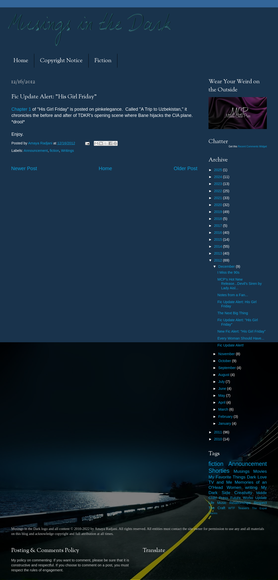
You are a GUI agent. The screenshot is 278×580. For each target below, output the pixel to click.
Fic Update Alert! (230, 345)
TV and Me (220, 482)
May (222, 395)
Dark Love (257, 477)
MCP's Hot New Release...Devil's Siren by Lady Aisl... (239, 283)
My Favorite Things (226, 477)
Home (20, 61)
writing (251, 487)
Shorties (219, 471)
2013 (218, 253)
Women (234, 487)
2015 (218, 239)
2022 (218, 191)
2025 (218, 170)
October (225, 361)
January (225, 423)
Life (211, 503)
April (222, 402)
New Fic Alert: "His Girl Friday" (241, 331)
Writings (67, 151)
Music (222, 503)
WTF (231, 508)
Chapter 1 (21, 109)
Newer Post (24, 168)
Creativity (243, 492)
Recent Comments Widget (252, 146)
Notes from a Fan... (232, 295)
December (227, 266)
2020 (218, 205)
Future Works (241, 498)
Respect (260, 503)
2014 (218, 246)
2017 (218, 226)
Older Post (185, 168)
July (222, 382)
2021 (218, 198)
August (224, 375)
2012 (218, 260)
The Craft (216, 508)
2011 (218, 432)
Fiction (102, 61)
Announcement (36, 151)
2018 (218, 219)
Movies (260, 471)
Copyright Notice (61, 61)
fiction (54, 151)
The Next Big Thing (232, 313)
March (223, 409)
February (226, 417)
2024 (218, 177)
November (227, 354)
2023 (218, 184)
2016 (218, 233)
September (227, 368)
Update (261, 498)
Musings (241, 471)
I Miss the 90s (228, 272)
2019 (218, 212)
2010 (218, 439)
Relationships (240, 503)
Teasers (243, 508)
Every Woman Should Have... (240, 338)
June (222, 389)
